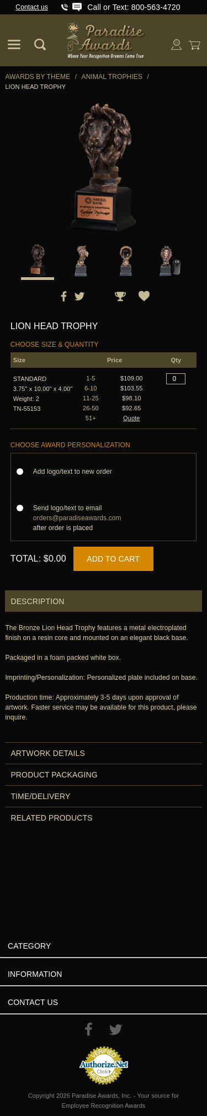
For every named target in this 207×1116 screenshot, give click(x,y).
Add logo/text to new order (76, 471)
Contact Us (33, 1002)
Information (35, 974)
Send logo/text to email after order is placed (77, 518)
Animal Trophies (112, 77)
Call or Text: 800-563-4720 (133, 7)
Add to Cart (113, 558)
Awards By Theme (37, 77)
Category (29, 946)
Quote (131, 418)
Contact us (31, 7)
